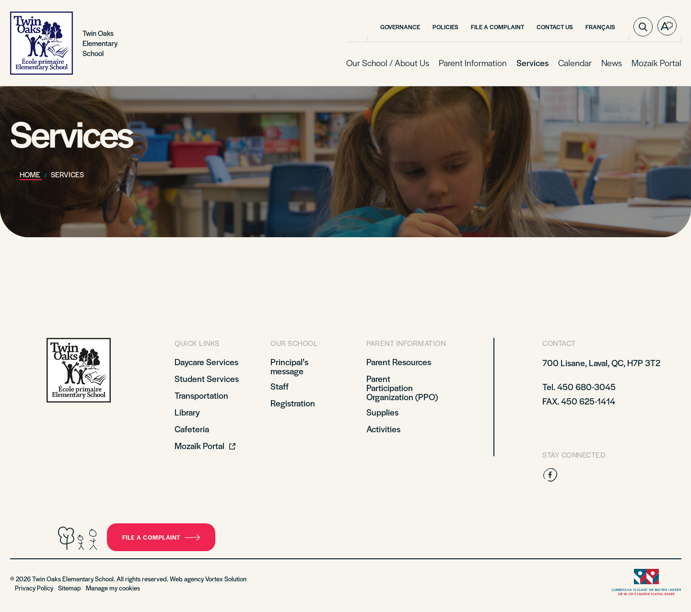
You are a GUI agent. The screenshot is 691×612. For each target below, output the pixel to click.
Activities (383, 428)
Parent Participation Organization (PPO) (402, 387)
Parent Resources (398, 361)
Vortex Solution (225, 578)
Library (187, 411)
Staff (279, 386)
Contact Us (555, 27)
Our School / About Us (387, 63)
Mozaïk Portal (656, 63)
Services (532, 63)
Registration (292, 402)
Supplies (382, 411)
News (611, 63)
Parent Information (473, 63)
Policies (445, 27)
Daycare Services (206, 361)
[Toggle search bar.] (643, 26)
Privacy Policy (34, 587)
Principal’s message (289, 366)
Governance (400, 27)
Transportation (201, 395)
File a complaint (497, 27)
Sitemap (69, 587)
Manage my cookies (113, 587)
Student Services (207, 378)
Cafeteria (192, 428)
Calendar (575, 63)
